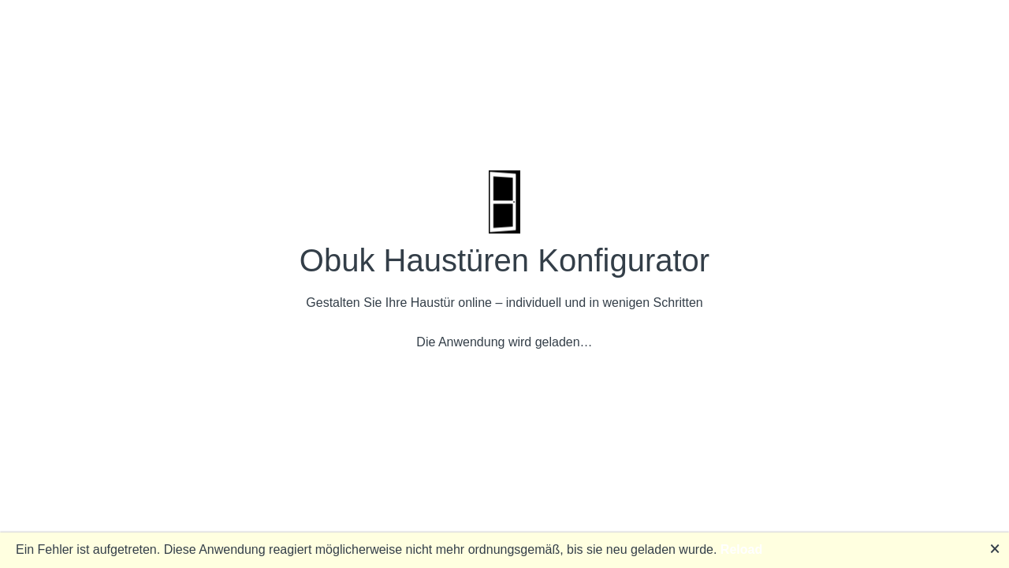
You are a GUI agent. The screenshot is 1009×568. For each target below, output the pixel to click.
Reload (741, 549)
